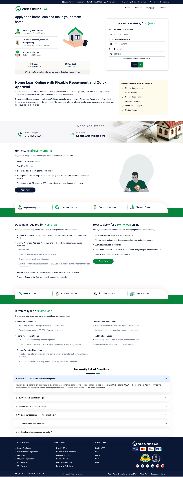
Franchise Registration (159, 2)
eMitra (97, 456)
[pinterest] (157, 466)
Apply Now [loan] (25, 190)
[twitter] (147, 466)
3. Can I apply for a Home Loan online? (31, 407)
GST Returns (22, 466)
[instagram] (137, 466)
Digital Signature (23, 456)
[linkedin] (152, 466)
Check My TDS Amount (65, 456)
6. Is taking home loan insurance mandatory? (34, 432)
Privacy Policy (144, 474)
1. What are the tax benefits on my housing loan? (36, 379)
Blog (97, 463)
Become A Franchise (64, 463)
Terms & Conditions (120, 474)
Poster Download (112, 2)
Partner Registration (139, 2)
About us (138, 8)
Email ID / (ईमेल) (115, 50)
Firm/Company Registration (27, 452)
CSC (97, 452)
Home (127, 8)
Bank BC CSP (100, 449)
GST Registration (23, 463)
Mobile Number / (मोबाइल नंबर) (120, 40)
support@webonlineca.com (73, 2)
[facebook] (142, 466)
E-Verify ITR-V (61, 449)
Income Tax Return (24, 449)
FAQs (110, 474)
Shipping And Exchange (159, 474)
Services (150, 8)
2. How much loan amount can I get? (30, 398)
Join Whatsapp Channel (72, 474)
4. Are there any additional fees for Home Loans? (36, 415)
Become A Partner (63, 459)
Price (97, 459)
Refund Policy (133, 474)
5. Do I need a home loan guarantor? (30, 424)
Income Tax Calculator (64, 466)
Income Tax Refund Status (66, 452)
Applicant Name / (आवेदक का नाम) (121, 30)
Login (125, 2)
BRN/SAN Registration (25, 459)
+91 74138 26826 (94, 2)
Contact (163, 8)
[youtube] (162, 466)
